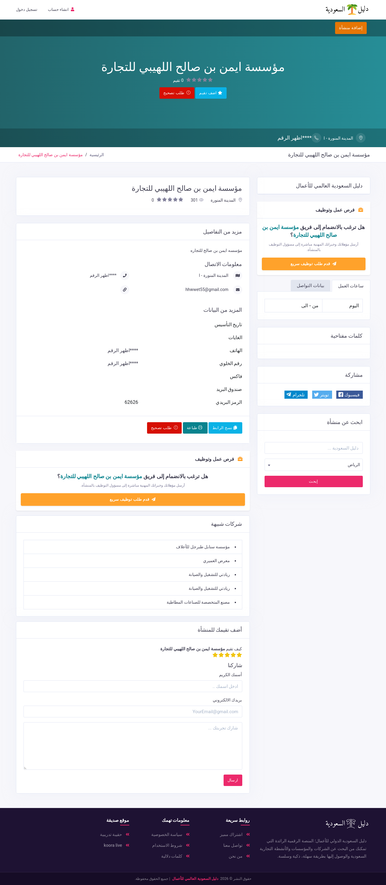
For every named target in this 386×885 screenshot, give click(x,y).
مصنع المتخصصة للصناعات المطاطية (198, 602)
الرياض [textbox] (354, 464)
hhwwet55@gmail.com (207, 289)
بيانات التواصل (310, 285)
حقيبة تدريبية (114, 834)
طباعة (194, 427)
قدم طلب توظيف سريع (313, 263)
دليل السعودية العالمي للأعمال (195, 879)
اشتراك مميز (235, 834)
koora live (116, 845)
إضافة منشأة (350, 27)
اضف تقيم (210, 93)
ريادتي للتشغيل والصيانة (209, 574)
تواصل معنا (236, 845)
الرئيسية (96, 154)
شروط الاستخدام (171, 845)
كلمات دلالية (175, 856)
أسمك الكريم (230, 674)
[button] (349, 395)
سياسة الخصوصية (170, 834)
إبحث (313, 481)
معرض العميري (216, 560)
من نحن (239, 856)
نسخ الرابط (224, 427)
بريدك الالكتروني (227, 700)
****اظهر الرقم (299, 138)
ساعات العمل (351, 286)
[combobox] (314, 465)
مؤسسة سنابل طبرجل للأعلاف (203, 546)
